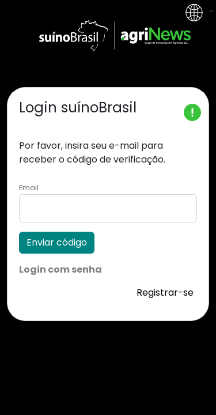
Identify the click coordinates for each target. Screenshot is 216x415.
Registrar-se (165, 292)
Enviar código (56, 242)
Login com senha (60, 269)
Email (29, 188)
